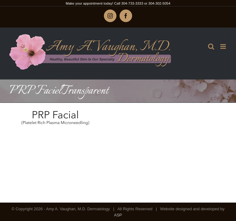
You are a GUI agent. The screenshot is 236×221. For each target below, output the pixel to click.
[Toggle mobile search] (211, 46)
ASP (118, 215)
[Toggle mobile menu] (223, 46)
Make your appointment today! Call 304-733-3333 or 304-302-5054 (118, 3)
